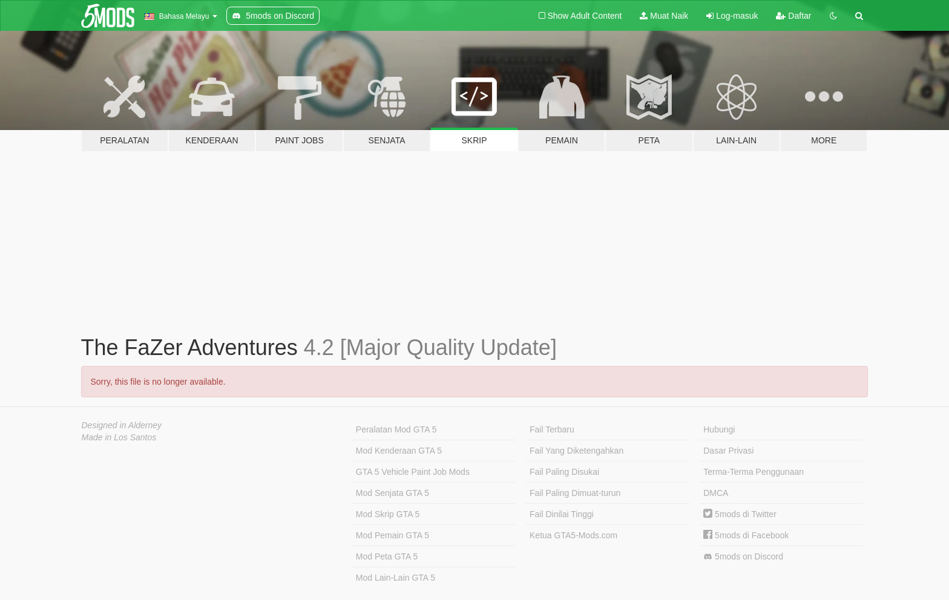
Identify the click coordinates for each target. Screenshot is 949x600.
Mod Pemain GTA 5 (392, 535)
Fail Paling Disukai (564, 472)
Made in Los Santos (119, 437)
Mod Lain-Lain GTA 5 (395, 577)
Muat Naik (664, 16)
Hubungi (719, 429)
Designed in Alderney (122, 425)
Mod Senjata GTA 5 (392, 493)
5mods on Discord (743, 557)
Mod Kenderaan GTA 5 (399, 450)
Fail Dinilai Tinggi (562, 514)
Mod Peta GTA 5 (387, 556)
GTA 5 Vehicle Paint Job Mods (413, 472)
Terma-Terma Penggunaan (753, 472)
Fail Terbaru (552, 429)
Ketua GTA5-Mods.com (573, 535)
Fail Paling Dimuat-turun (575, 493)
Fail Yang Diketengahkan (576, 450)
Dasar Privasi (728, 450)
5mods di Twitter (740, 514)
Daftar (793, 16)
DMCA (715, 493)
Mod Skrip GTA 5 (388, 514)
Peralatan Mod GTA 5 (396, 429)
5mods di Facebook (746, 535)
